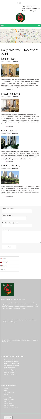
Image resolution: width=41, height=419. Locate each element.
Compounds (15, 61)
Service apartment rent (8, 367)
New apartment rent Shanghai (10, 363)
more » (25, 87)
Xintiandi (4, 388)
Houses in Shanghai (7, 372)
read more (9, 89)
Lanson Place (8, 58)
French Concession (7, 392)
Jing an (4, 390)
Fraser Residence (10, 93)
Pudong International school (9, 407)
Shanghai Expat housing (8, 374)
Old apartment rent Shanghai (9, 361)
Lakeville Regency (10, 165)
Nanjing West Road (7, 399)
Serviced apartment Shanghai (10, 365)
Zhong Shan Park (7, 396)
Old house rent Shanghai (8, 359)
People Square (6, 401)
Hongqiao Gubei (6, 398)
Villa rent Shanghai (7, 369)
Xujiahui (4, 394)
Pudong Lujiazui (6, 403)
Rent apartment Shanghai (9, 370)
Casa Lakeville (8, 130)
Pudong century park (7, 405)
